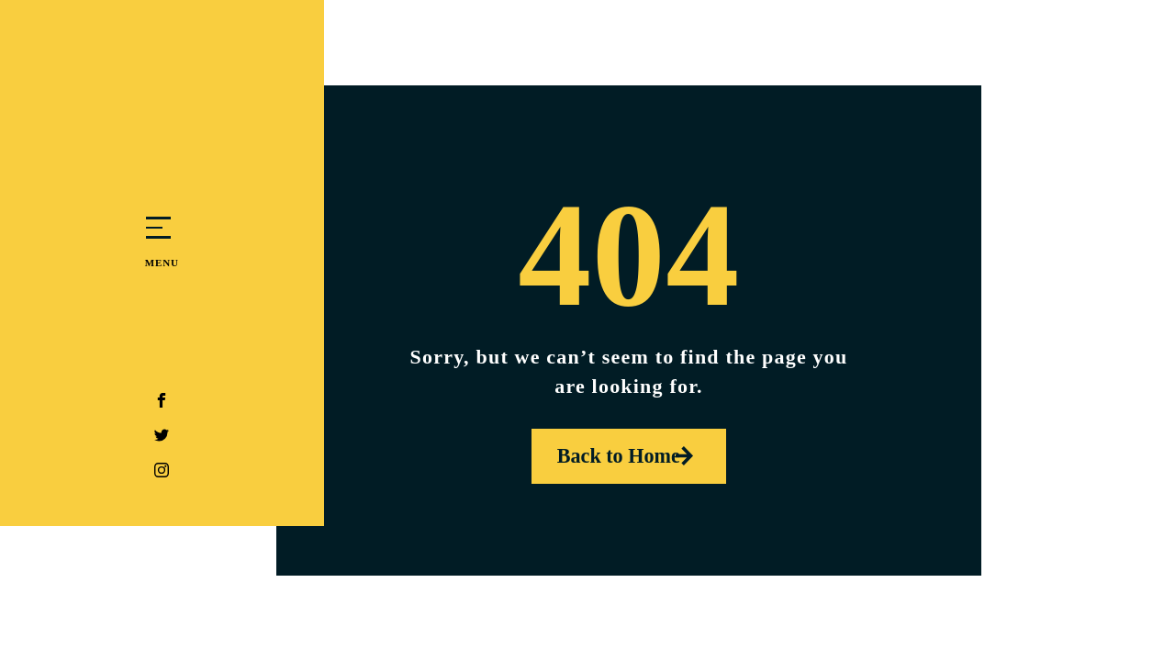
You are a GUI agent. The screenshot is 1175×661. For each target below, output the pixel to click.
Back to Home (611, 455)
